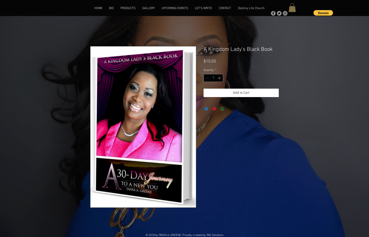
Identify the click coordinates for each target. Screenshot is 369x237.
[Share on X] (230, 108)
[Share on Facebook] (206, 108)
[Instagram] (285, 13)
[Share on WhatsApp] (222, 108)
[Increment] (219, 78)
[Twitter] (279, 13)
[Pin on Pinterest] (214, 108)
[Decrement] (206, 78)
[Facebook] (273, 13)
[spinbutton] (213, 78)
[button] (292, 7)
